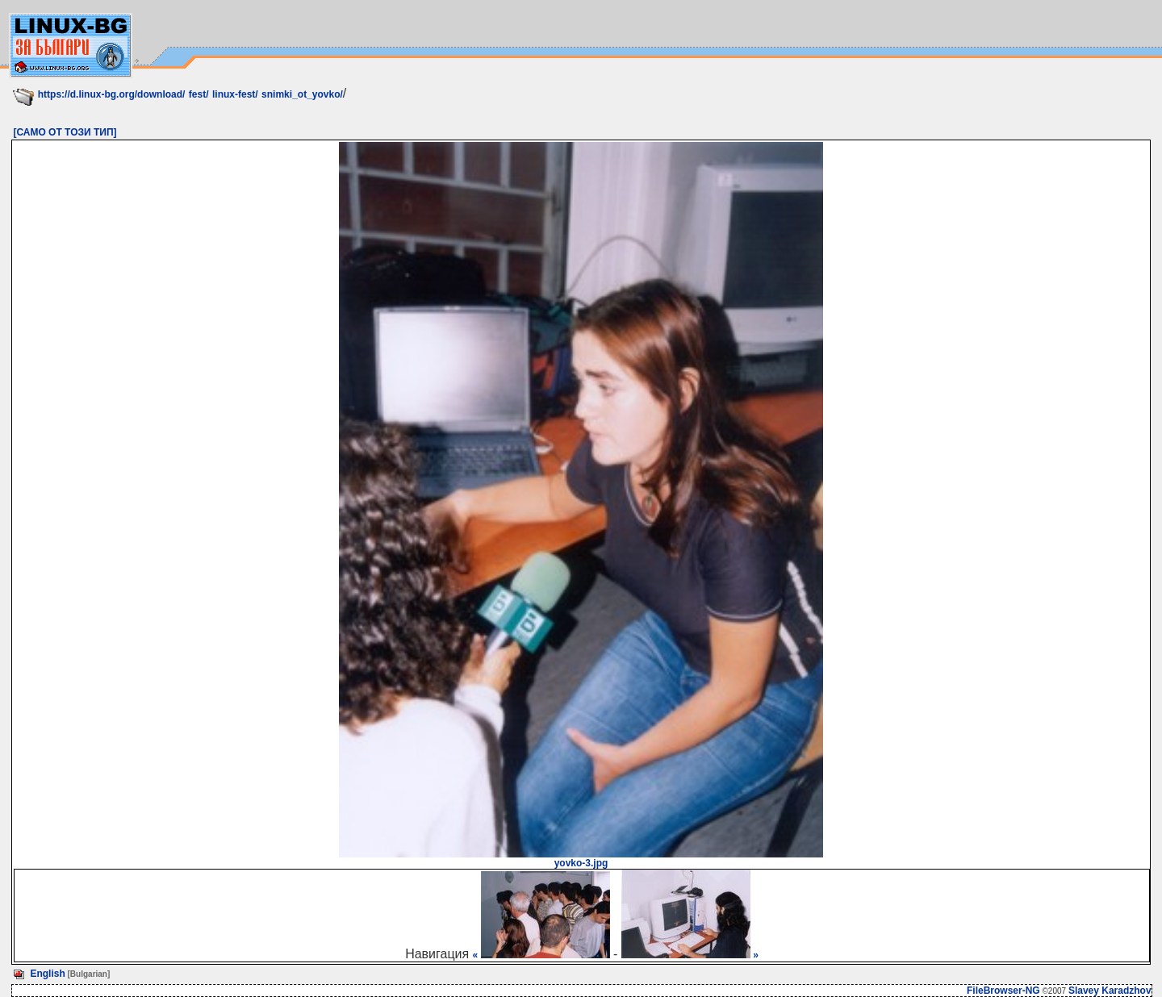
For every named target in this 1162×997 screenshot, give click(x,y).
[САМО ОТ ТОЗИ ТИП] (64, 132)
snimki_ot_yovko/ (302, 94)
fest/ (199, 94)
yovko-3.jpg (581, 859)
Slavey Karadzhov (1110, 990)
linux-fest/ (235, 94)
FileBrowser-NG (1003, 990)
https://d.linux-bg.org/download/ (112, 94)
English (47, 973)
